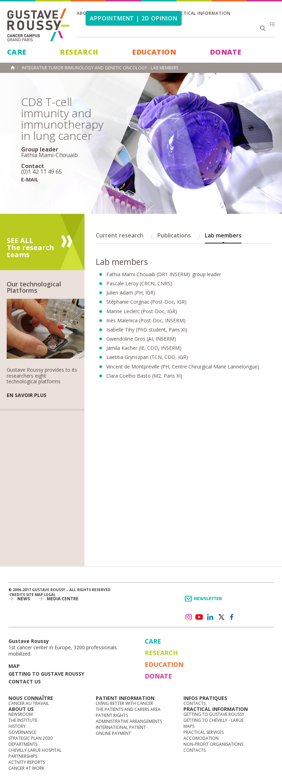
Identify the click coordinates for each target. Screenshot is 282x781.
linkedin (210, 617)
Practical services (203, 732)
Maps (188, 726)
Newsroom (20, 714)
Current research (119, 235)
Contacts (194, 703)
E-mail (29, 179)
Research (79, 52)
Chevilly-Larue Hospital (35, 750)
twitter (221, 617)
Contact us (24, 681)
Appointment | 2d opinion (133, 18)
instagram (188, 617)
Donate (225, 52)
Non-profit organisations (213, 744)
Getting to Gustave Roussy (46, 673)
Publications (174, 235)
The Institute (22, 720)
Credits (17, 594)
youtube (199, 617)
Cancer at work (26, 768)
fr (272, 24)
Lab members (223, 235)
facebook (232, 617)
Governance (22, 732)
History (17, 726)
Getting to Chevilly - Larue (213, 720)
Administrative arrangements (129, 721)
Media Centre (63, 599)
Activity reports (26, 762)
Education (154, 52)
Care (16, 52)
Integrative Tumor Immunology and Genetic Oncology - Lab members (100, 68)
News (23, 599)
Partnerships (22, 756)
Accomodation (201, 738)
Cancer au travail (28, 703)
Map (14, 666)
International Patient (121, 727)
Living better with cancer (124, 703)
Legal (50, 594)
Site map (34, 594)
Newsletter (204, 602)
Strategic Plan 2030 (30, 738)
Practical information (201, 13)
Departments (22, 744)
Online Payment (113, 733)
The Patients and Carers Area (128, 709)
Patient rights (112, 715)
